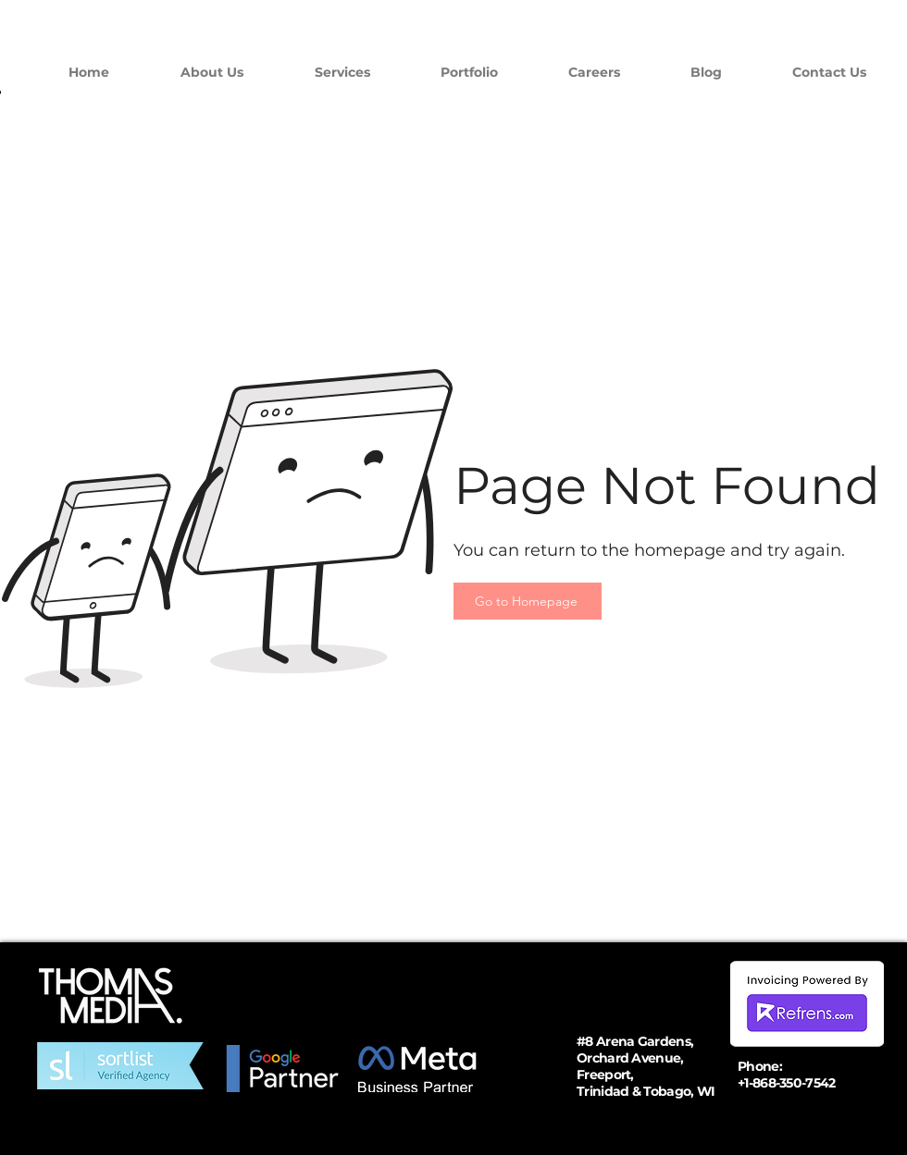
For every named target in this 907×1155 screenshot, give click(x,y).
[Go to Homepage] (528, 601)
